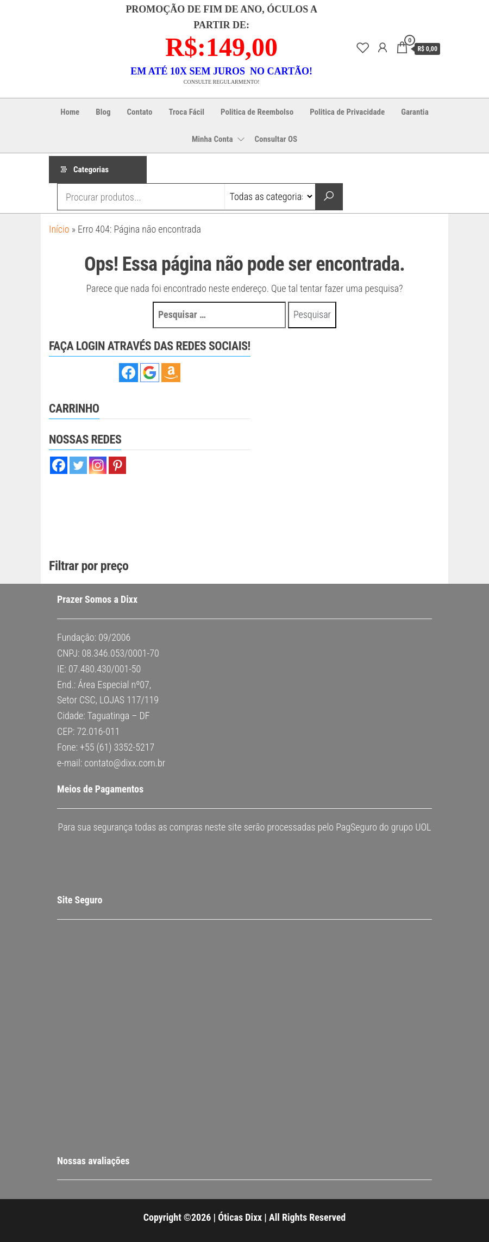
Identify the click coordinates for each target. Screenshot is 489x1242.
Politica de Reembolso (257, 112)
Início (59, 229)
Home (69, 112)
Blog (103, 112)
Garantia (415, 112)
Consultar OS (275, 139)
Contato (139, 112)
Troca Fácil (186, 112)
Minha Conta (212, 139)
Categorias (91, 169)
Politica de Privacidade (347, 112)
